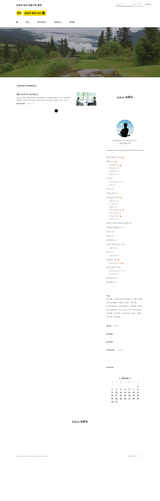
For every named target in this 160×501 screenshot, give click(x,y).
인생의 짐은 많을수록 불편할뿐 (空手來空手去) (30, 5)
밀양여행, (109, 299)
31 (116, 401)
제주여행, (117, 313)
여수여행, (109, 317)
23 (112, 398)
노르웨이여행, (118, 299)
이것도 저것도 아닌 (115, 244)
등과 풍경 (111, 240)
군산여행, (117, 317)
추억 (109, 252)
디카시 (110, 236)
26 (125, 398)
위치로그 (58, 22)
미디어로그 (41, 22)
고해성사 (112, 259)
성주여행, (109, 313)
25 (121, 398)
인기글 (116, 326)
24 (116, 398)
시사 (110, 189)
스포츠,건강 (112, 193)
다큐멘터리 (114, 171)
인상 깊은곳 (114, 197)
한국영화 (115, 165)
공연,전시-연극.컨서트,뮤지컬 (119, 223)
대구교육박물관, (111, 302)
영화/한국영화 (20, 103)
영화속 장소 (114, 174)
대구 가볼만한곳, (112, 310)
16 (112, 395)
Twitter (120, 350)
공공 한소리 (111, 278)
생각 (110, 231)
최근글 (108, 326)
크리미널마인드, (123, 306)
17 (116, 395)
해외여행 (111, 282)
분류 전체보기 (115, 157)
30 (112, 401)
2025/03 (125, 378)
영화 (111, 161)
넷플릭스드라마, (123, 302)
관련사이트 (131, 491)
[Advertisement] (80, 448)
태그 (28, 22)
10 (116, 392)
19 (125, 395)
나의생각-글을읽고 (114, 227)
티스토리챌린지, (111, 306)
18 (121, 395)
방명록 (72, 22)
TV (109, 178)
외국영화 (114, 168)
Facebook (110, 350)
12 (125, 392)
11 (121, 392)
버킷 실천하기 (113, 267)
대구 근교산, (123, 310)
